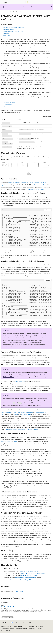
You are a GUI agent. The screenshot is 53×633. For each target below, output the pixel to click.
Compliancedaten (26, 414)
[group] (26, 229)
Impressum (31, 628)
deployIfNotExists (5, 441)
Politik (24, 11)
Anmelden (49, 2)
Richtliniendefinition (9, 102)
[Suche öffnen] (44, 2)
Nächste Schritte (6, 35)
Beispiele (16, 414)
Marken (39, 628)
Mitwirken (31, 626)
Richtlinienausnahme (9, 107)
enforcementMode (20, 381)
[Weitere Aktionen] (50, 11)
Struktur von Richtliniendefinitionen (28, 569)
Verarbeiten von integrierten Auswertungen (12, 31)
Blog (25, 626)
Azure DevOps (40, 189)
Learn (3, 11)
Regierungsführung (16, 11)
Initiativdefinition (8, 104)
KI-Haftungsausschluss (6, 626)
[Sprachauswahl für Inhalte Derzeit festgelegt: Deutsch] (4, 622)
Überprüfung (5, 33)
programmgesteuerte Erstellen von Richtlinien (32, 573)
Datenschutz (39, 626)
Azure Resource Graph (40, 185)
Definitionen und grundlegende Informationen (13, 27)
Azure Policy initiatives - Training (9, 607)
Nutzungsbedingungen (21, 628)
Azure (8, 11)
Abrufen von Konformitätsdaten (28, 575)
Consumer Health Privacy (7, 628)
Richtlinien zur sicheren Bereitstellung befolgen (20, 580)
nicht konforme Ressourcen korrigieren (25, 577)
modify (15, 441)
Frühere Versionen (18, 626)
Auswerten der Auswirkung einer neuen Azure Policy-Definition (21, 429)
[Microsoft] (27, 2)
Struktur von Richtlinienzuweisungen (28, 571)
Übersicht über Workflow (8, 29)
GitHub (30, 189)
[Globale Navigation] (1, 2)
